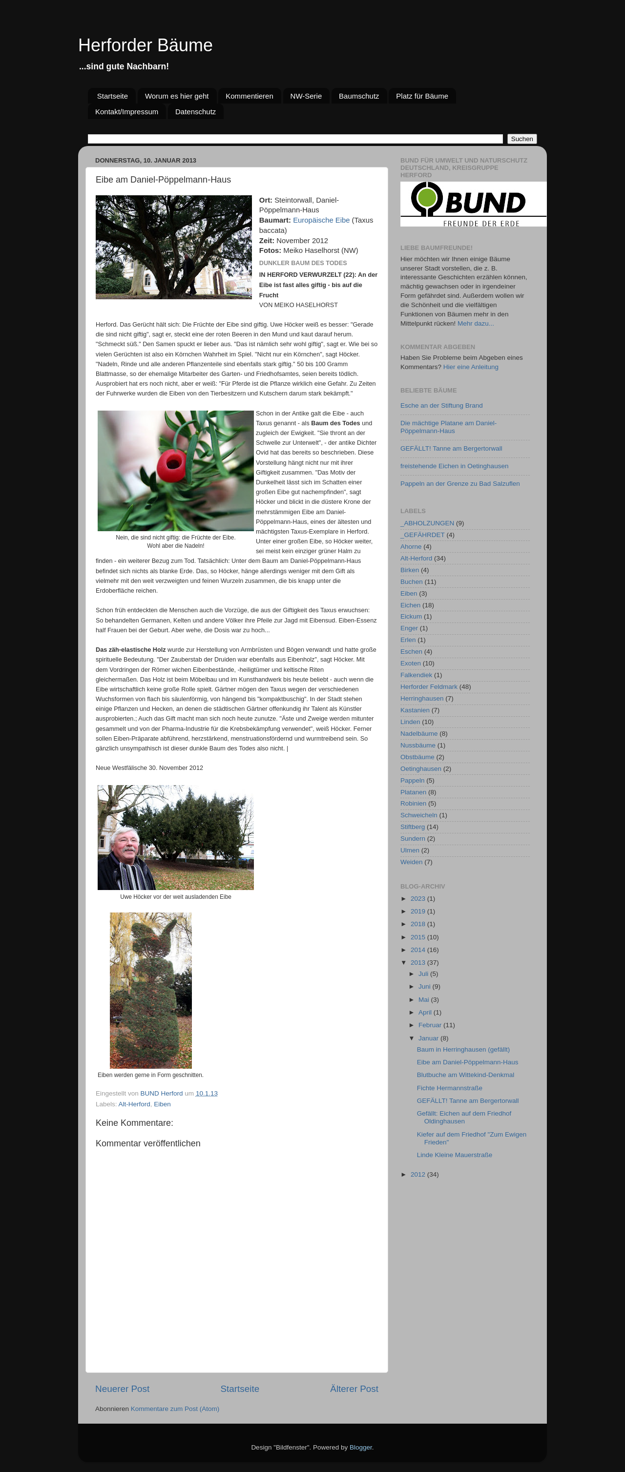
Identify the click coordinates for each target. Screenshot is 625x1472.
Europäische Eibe (321, 220)
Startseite (112, 96)
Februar (430, 1025)
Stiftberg (412, 826)
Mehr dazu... (476, 323)
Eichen (410, 605)
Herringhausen (422, 698)
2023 (419, 898)
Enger (409, 628)
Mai (424, 999)
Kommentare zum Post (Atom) (175, 1408)
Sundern (412, 838)
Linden (410, 722)
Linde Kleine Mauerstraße (455, 1155)
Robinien (413, 803)
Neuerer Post (122, 1389)
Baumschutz (359, 96)
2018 (419, 924)
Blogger (361, 1447)
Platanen (413, 792)
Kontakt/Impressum (126, 111)
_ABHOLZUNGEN (427, 523)
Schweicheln (419, 815)
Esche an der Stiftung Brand (441, 405)
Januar (429, 1038)
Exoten (410, 663)
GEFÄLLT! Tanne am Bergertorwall (451, 448)
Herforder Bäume (145, 45)
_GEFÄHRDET (422, 535)
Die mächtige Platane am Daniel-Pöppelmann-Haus (448, 427)
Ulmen (409, 850)
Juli (424, 973)
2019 (419, 911)
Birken (409, 570)
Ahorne (411, 546)
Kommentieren (249, 96)
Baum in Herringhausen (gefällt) (463, 1049)
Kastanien (415, 710)
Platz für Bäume (422, 96)
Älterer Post (354, 1389)
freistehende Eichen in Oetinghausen (454, 466)
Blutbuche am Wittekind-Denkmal (466, 1074)
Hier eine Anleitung (471, 367)
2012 (419, 1174)
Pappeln (412, 780)
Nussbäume (418, 745)
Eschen (411, 651)
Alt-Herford (134, 1104)
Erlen (408, 639)
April (426, 1012)
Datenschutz (195, 111)
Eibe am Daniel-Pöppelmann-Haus (468, 1062)
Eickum (411, 616)
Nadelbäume (419, 733)
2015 (419, 937)
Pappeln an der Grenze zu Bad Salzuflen (460, 483)
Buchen (411, 581)
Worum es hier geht (177, 96)
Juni (425, 986)
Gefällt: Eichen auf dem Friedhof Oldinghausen (464, 1117)
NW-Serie (306, 96)
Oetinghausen (420, 768)
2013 (419, 962)
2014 (419, 950)
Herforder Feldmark (429, 686)
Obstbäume (417, 757)
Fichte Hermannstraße (449, 1088)
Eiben (162, 1104)
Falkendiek (416, 675)
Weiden (411, 862)
